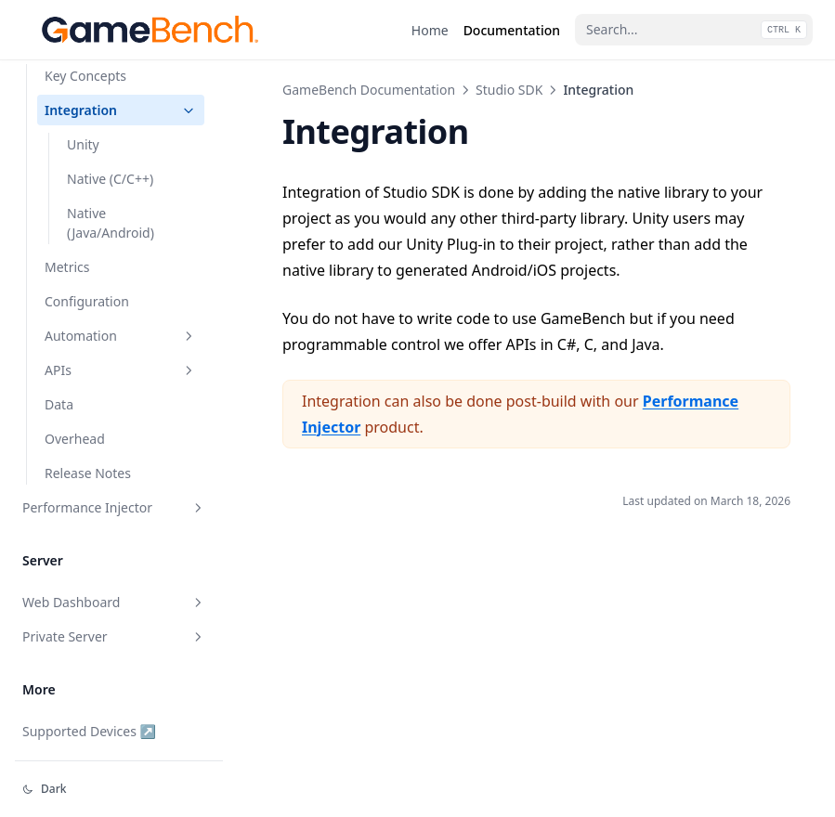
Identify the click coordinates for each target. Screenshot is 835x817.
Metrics (67, 267)
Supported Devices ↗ (89, 731)
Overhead (75, 438)
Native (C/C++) (110, 179)
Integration (121, 110)
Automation (121, 335)
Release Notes (88, 473)
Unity (83, 144)
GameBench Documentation (368, 89)
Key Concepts (85, 75)
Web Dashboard (114, 602)
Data (59, 404)
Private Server (114, 636)
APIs (121, 370)
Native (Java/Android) (110, 222)
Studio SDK (509, 89)
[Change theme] (119, 789)
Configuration (87, 301)
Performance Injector (114, 507)
